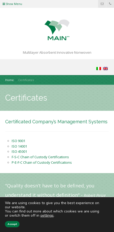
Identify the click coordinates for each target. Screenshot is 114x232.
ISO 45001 (19, 151)
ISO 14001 (19, 146)
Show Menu (12, 4)
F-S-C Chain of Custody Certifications (40, 157)
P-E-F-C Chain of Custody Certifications (42, 162)
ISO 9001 (18, 140)
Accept (12, 224)
